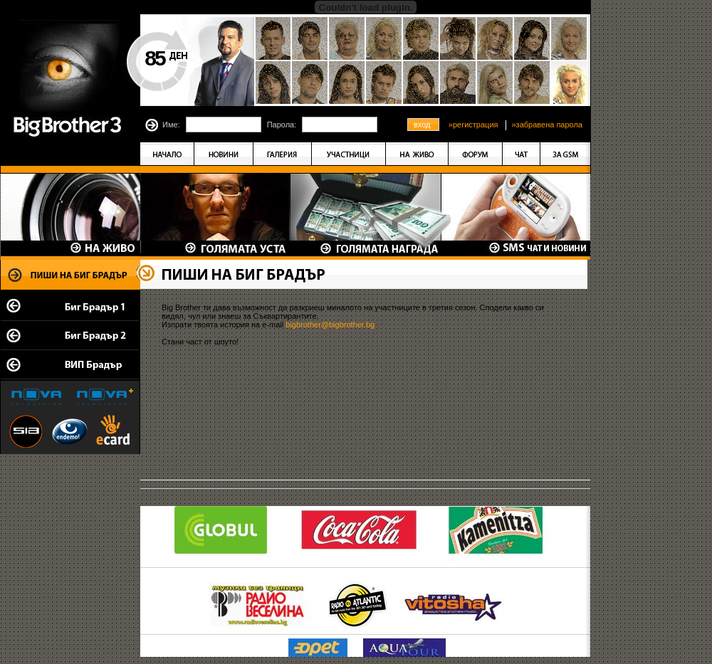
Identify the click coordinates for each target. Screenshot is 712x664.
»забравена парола (546, 124)
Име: (171, 124)
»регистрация (473, 124)
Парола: (282, 124)
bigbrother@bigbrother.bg (330, 324)
